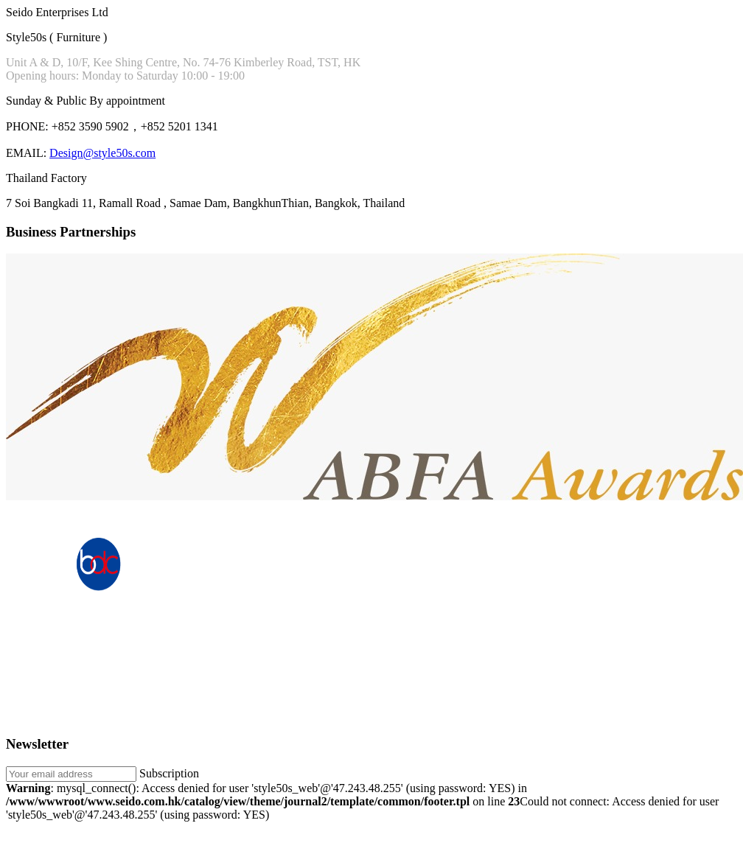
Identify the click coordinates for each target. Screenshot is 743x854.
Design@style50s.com (102, 153)
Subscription (169, 773)
